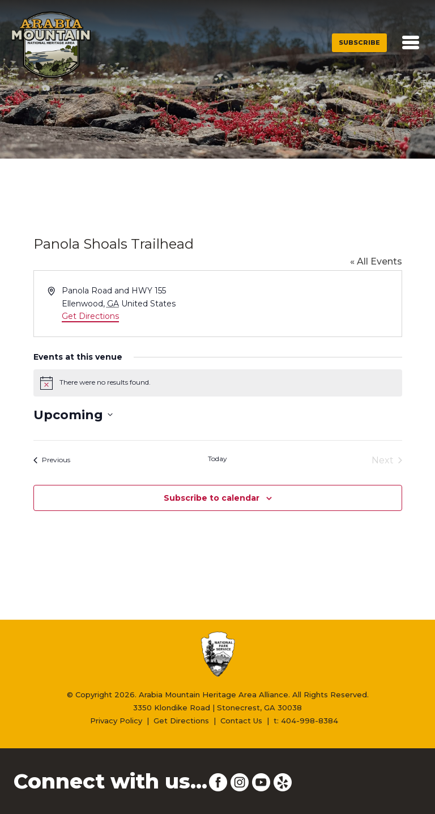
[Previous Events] (51, 460)
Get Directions (90, 316)
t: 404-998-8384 (306, 720)
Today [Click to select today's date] (217, 458)
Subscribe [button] (359, 42)
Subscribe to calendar (211, 498)
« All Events (376, 261)
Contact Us (241, 720)
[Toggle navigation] (411, 42)
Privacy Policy (116, 720)
